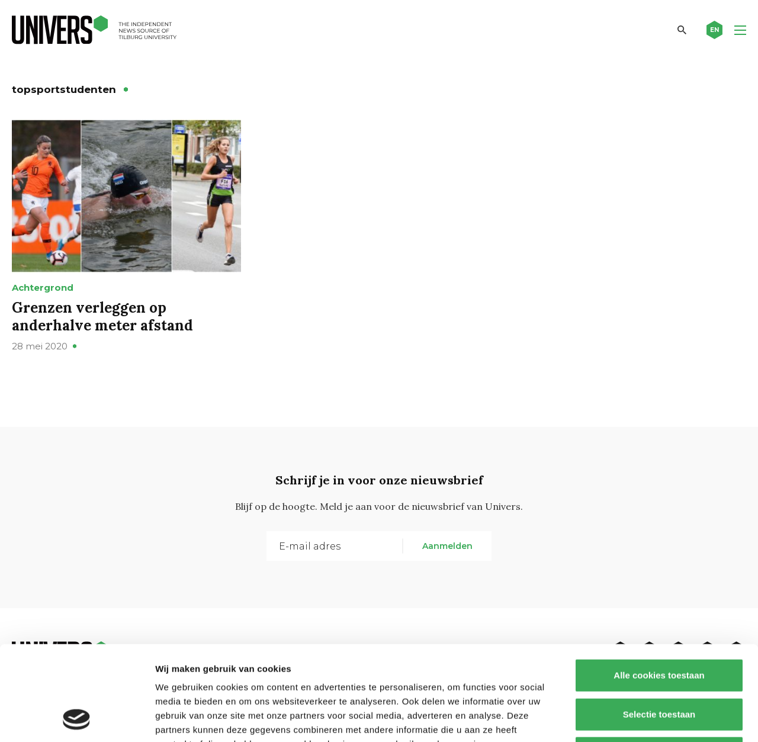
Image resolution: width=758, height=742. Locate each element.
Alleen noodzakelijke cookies (659, 664)
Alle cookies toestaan (659, 587)
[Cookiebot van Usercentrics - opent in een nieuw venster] (77, 719)
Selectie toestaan (659, 626)
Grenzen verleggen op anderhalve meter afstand (102, 316)
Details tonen (640, 719)
